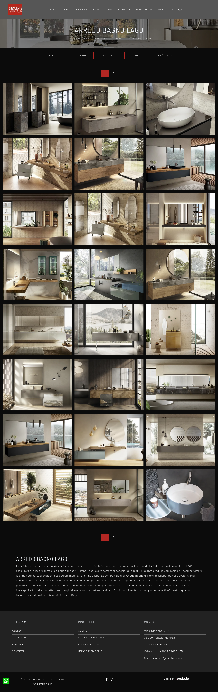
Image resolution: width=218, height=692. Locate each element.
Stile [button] (138, 55)
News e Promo (144, 9)
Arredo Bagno (113, 38)
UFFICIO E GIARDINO (90, 651)
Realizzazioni (124, 9)
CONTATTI (18, 651)
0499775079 (158, 644)
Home (70, 38)
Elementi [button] (80, 55)
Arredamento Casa (88, 38)
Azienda (54, 9)
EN (171, 9)
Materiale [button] (109, 55)
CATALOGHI (19, 637)
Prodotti (97, 9)
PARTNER (18, 644)
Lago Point (82, 9)
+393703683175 (171, 651)
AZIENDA (17, 630)
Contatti (161, 9)
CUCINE (82, 630)
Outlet (109, 9)
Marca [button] (52, 55)
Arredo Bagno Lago (138, 38)
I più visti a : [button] (166, 55)
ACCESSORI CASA (89, 644)
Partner (67, 9)
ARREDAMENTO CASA (91, 637)
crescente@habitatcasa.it (167, 658)
